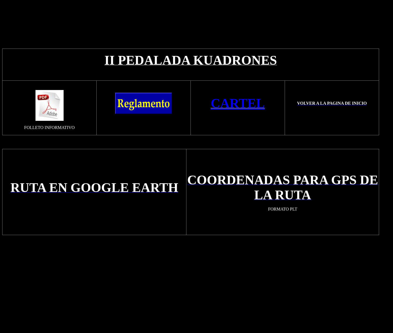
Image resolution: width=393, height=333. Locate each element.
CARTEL (238, 103)
